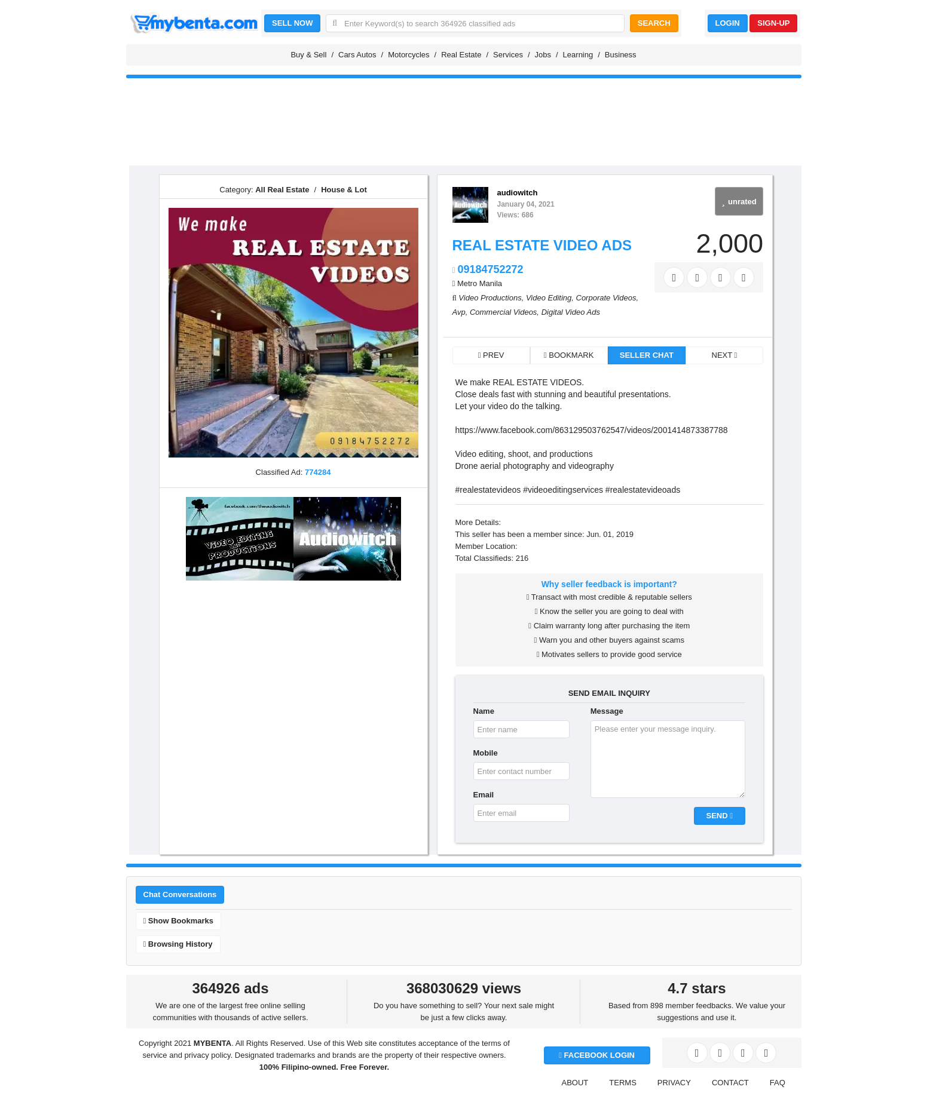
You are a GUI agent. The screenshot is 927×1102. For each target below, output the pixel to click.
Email (483, 794)
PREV (491, 355)
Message (607, 711)
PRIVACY (674, 1082)
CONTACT (730, 1082)
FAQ (777, 1082)
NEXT (725, 355)
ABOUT (575, 1082)
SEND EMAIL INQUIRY (609, 693)
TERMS (623, 1082)
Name (483, 711)
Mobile (485, 752)
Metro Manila (479, 283)
